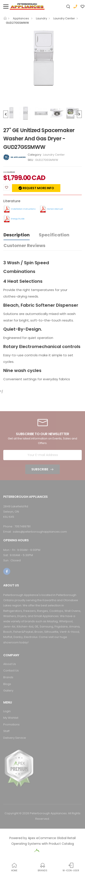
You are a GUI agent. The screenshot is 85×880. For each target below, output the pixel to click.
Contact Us (11, 670)
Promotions (11, 724)
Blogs (7, 684)
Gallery (8, 690)
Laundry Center (64, 18)
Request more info (38, 188)
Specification (54, 235)
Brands (8, 677)
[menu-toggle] (5, 6)
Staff (6, 731)
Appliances (21, 18)
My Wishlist (10, 718)
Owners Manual (55, 209)
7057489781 (22, 526)
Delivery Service (14, 738)
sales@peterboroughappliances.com (40, 532)
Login (7, 711)
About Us (9, 664)
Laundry (41, 18)
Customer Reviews (24, 245)
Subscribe (39, 469)
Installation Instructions (23, 209)
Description (16, 235)
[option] (42, 57)
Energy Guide (17, 218)
